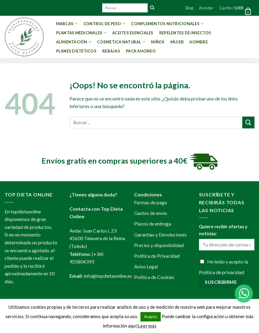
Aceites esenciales (132, 32)
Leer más (147, 325)
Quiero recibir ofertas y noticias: (223, 230)
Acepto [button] (150, 316)
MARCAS (67, 23)
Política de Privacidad (157, 256)
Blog (189, 7)
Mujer (177, 41)
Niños (157, 41)
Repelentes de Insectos (185, 32)
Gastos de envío (150, 213)
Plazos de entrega (152, 223)
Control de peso (104, 23)
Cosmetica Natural (121, 42)
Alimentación (74, 42)
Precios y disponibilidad (159, 245)
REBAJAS (111, 51)
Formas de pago (150, 202)
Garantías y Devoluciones (160, 234)
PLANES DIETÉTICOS (76, 51)
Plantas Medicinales (81, 33)
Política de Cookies (154, 277)
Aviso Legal (146, 266)
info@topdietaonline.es (108, 276)
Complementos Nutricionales (167, 23)
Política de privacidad (221, 272)
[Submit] (152, 7)
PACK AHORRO (141, 51)
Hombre (199, 41)
